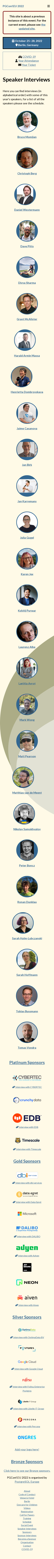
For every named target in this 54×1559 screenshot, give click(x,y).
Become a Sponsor (27, 1538)
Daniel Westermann (27, 209)
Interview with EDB (27, 1127)
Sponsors (27, 1532)
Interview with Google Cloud (27, 1368)
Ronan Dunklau (27, 902)
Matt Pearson (27, 756)
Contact (27, 1545)
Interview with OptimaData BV (27, 1337)
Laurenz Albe (27, 647)
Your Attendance (28, 60)
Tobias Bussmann (27, 1011)
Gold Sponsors (27, 1161)
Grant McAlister (27, 319)
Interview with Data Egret (27, 1202)
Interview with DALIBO (27, 1236)
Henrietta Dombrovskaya (27, 392)
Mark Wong (27, 719)
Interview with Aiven (27, 1305)
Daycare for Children (27, 1504)
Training (27, 1518)
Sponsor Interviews (27, 1535)
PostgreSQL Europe (27, 1481)
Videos (27, 1508)
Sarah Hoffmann (27, 974)
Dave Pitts (27, 246)
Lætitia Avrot (27, 683)
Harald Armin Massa (27, 355)
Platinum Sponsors (27, 1062)
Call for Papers (27, 1515)
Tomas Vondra (27, 1047)
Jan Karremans (27, 501)
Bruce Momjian (27, 137)
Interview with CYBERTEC (27, 1087)
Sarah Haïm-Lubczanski (27, 938)
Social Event (27, 1525)
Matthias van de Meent (27, 792)
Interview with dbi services (27, 1182)
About (27, 1491)
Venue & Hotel (27, 1497)
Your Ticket (29, 64)
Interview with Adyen (27, 1255)
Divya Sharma (27, 282)
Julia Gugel (27, 537)
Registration (27, 1511)
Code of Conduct (27, 1494)
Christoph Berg (27, 173)
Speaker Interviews (27, 1528)
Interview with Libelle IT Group (27, 1408)
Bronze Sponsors (27, 1461)
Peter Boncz (27, 865)
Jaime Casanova (27, 428)
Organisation (27, 1542)
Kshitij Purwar (27, 610)
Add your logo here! (27, 1449)
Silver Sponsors (27, 1317)
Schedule (27, 1521)
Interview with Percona (27, 1426)
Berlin (27, 1501)
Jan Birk (27, 464)
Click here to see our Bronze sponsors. (27, 1470)
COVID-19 (29, 56)
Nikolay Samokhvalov (27, 829)
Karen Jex (27, 574)
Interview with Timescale (27, 1149)
